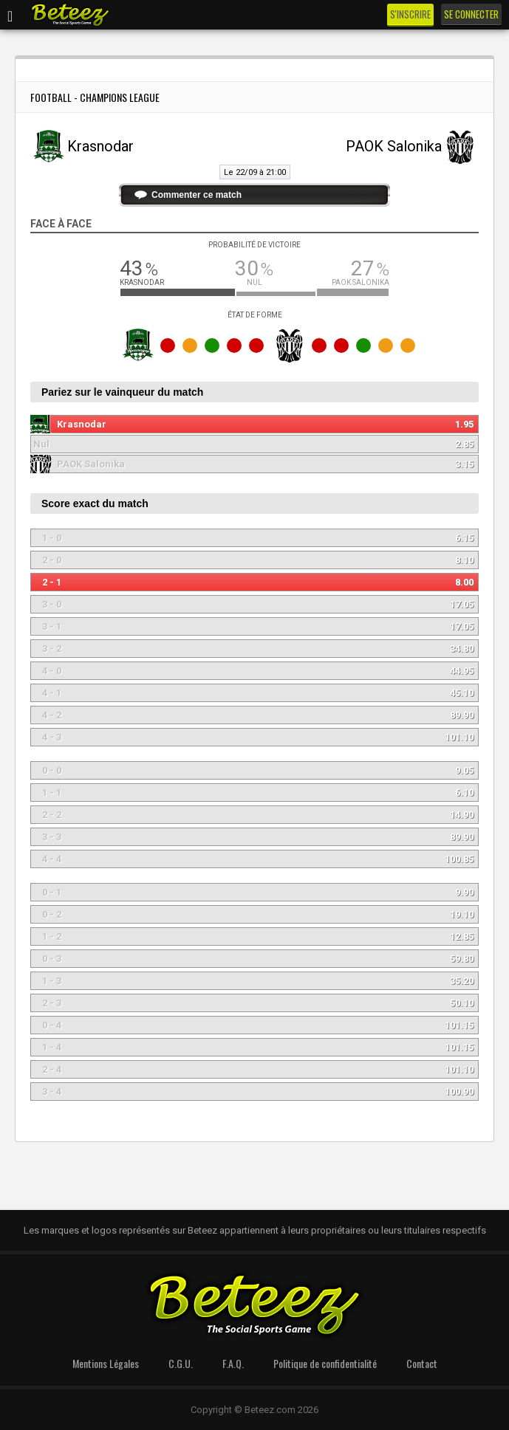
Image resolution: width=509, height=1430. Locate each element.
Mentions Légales (105, 1363)
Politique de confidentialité (325, 1363)
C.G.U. (180, 1363)
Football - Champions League (95, 97)
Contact (421, 1363)
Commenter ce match (196, 195)
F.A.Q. (233, 1363)
